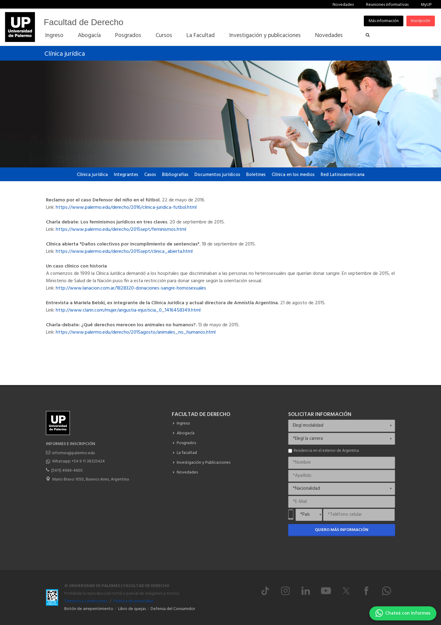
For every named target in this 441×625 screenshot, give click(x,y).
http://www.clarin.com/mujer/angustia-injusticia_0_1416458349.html (128, 310)
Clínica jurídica (64, 54)
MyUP (426, 4)
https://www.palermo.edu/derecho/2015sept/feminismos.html (121, 230)
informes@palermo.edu (73, 453)
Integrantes (126, 174)
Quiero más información (341, 529)
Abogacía (185, 433)
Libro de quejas (132, 608)
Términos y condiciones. (86, 601)
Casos (150, 174)
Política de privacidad (133, 601)
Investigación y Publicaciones (203, 462)
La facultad (187, 453)
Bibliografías (175, 174)
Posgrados (186, 443)
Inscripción (420, 20)
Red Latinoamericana (342, 174)
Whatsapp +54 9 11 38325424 (78, 461)
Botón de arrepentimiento (88, 608)
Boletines (256, 174)
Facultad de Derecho (83, 22)
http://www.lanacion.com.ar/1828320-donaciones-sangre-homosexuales (131, 288)
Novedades (343, 4)
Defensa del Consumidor (173, 608)
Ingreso (183, 423)
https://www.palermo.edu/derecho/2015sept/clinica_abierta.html (124, 252)
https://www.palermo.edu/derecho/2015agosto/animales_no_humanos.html (136, 332)
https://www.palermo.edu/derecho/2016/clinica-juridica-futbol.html (126, 207)
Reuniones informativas (387, 4)
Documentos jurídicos (217, 174)
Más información (383, 20)
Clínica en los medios (293, 174)
